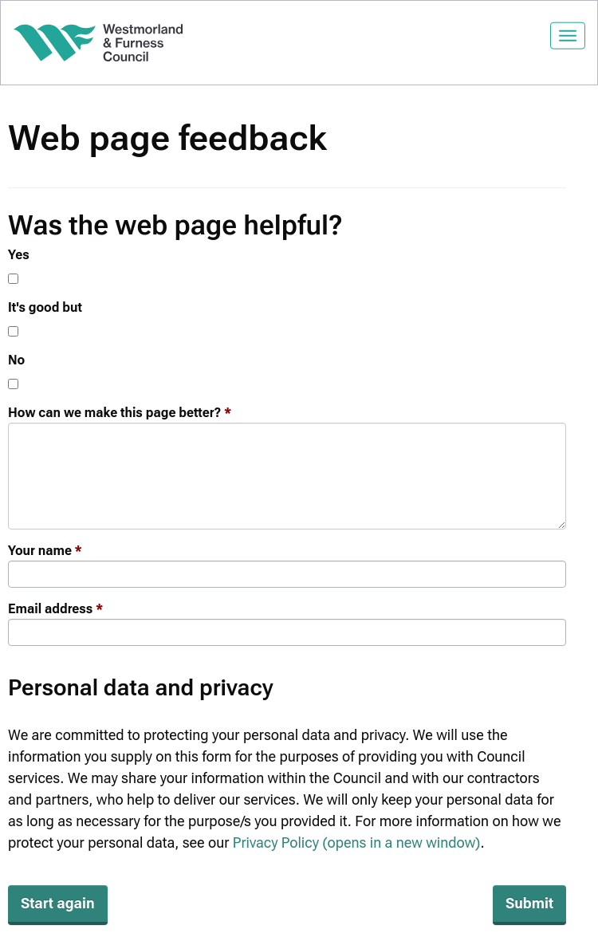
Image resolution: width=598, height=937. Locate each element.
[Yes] (13, 279)
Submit (529, 903)
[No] (13, 384)
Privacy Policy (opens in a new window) (357, 842)
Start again (58, 903)
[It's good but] (13, 331)
